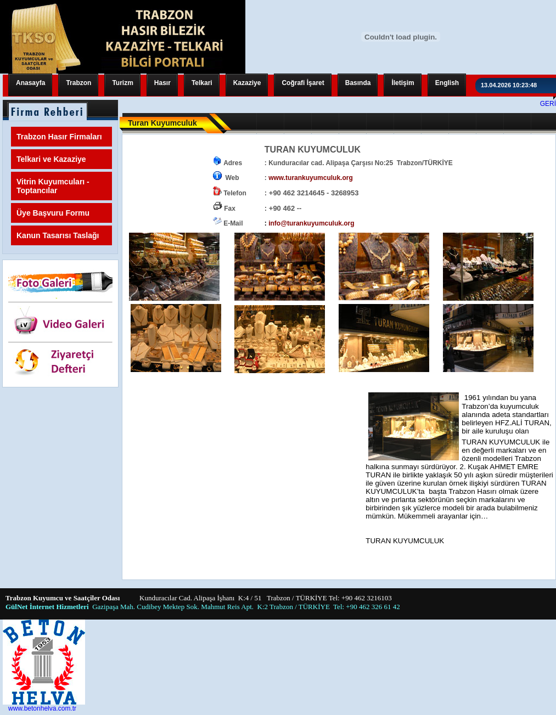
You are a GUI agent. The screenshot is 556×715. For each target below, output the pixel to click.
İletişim (402, 83)
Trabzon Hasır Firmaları (59, 136)
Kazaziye (247, 83)
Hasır (162, 83)
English (447, 83)
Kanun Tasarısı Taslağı (57, 235)
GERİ (548, 104)
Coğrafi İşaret (303, 83)
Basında (358, 83)
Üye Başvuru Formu (52, 213)
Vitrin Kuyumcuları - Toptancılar (52, 186)
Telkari (202, 83)
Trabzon (78, 83)
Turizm (122, 83)
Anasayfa (30, 83)
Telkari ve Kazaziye (51, 159)
